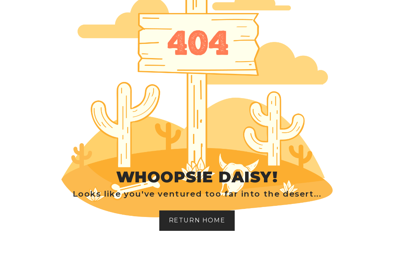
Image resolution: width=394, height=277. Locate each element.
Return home (197, 220)
